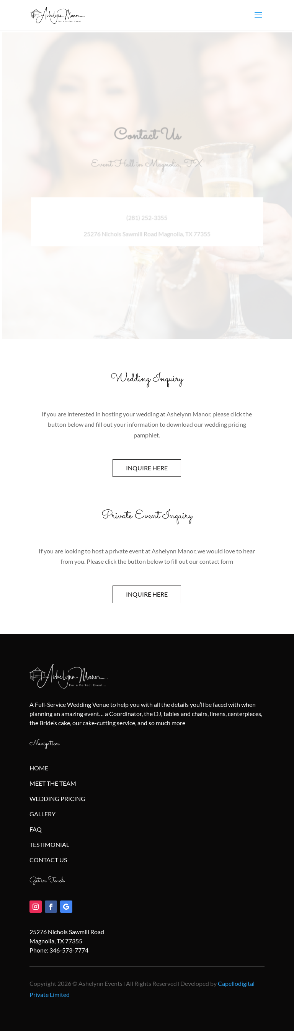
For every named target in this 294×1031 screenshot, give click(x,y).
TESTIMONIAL (49, 844)
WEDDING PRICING (57, 798)
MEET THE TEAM (52, 783)
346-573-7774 (68, 950)
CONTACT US (48, 859)
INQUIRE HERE (147, 467)
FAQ (35, 829)
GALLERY (42, 813)
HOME (38, 768)
